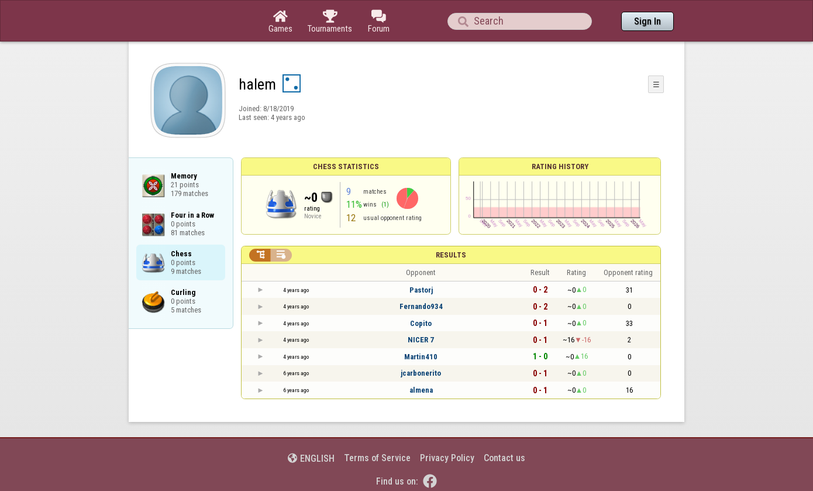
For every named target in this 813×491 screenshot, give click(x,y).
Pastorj (421, 290)
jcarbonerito (421, 373)
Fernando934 (421, 306)
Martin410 (420, 356)
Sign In (647, 21)
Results (451, 254)
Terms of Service (377, 457)
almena (421, 390)
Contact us (504, 457)
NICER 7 (421, 339)
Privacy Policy (447, 457)
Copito (421, 323)
